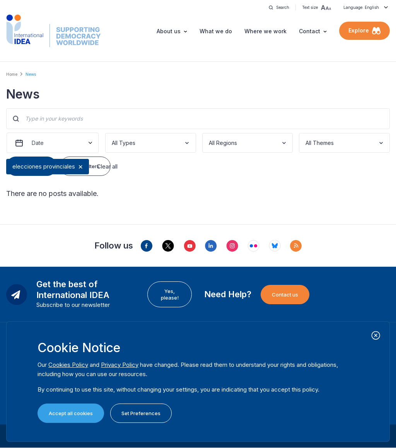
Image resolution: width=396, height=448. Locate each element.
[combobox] (112, 143)
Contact (309, 31)
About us (169, 31)
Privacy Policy (119, 364)
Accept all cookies (71, 413)
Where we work (265, 31)
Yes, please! (170, 294)
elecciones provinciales (43, 166)
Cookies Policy (68, 364)
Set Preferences (140, 413)
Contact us (285, 294)
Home (11, 74)
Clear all (107, 166)
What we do (216, 31)
